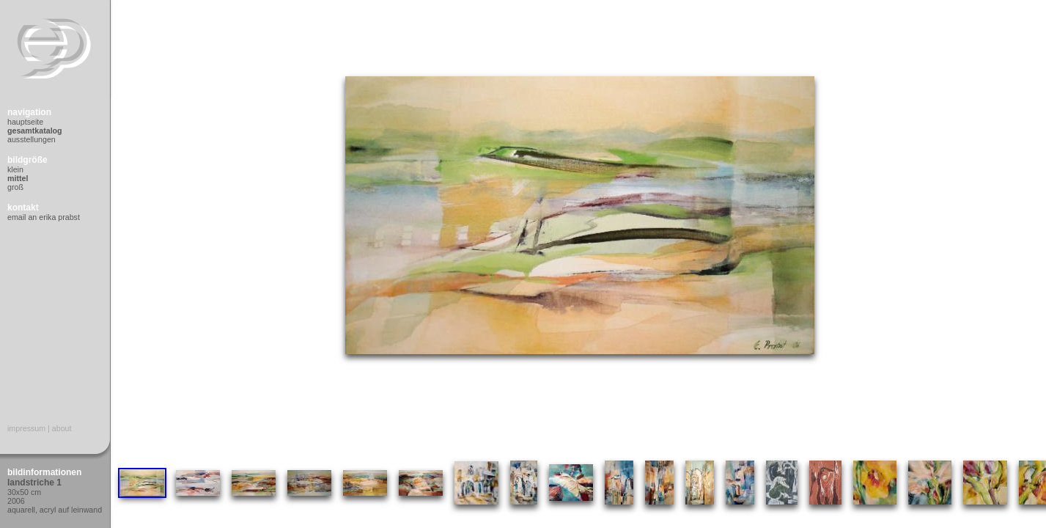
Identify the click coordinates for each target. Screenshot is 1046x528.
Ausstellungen (31, 139)
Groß (15, 187)
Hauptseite (25, 121)
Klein (15, 169)
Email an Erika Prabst (43, 217)
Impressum (26, 428)
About (62, 428)
